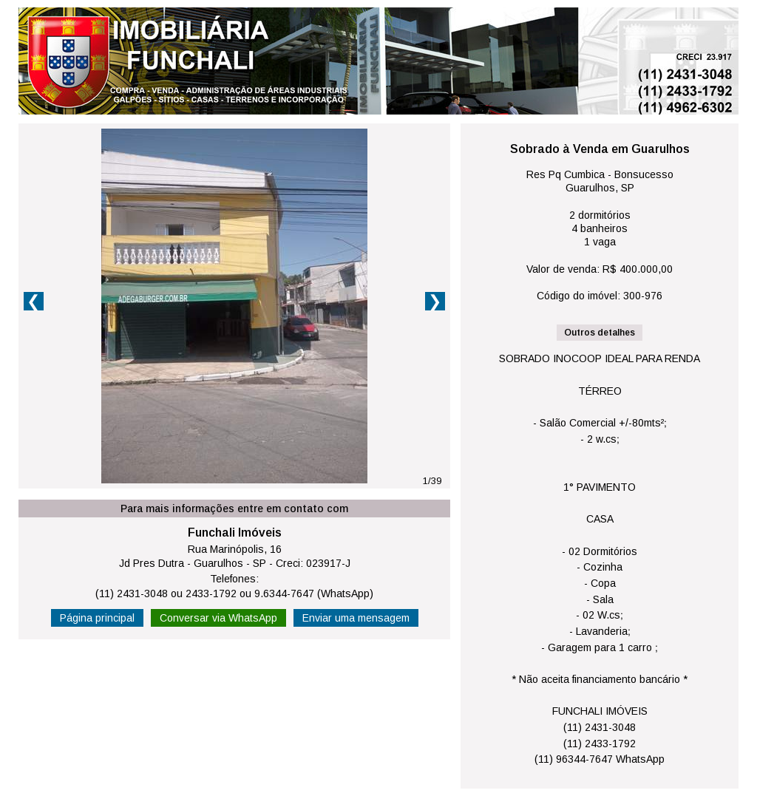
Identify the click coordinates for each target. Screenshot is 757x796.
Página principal (97, 618)
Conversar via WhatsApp (218, 618)
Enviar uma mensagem (356, 618)
